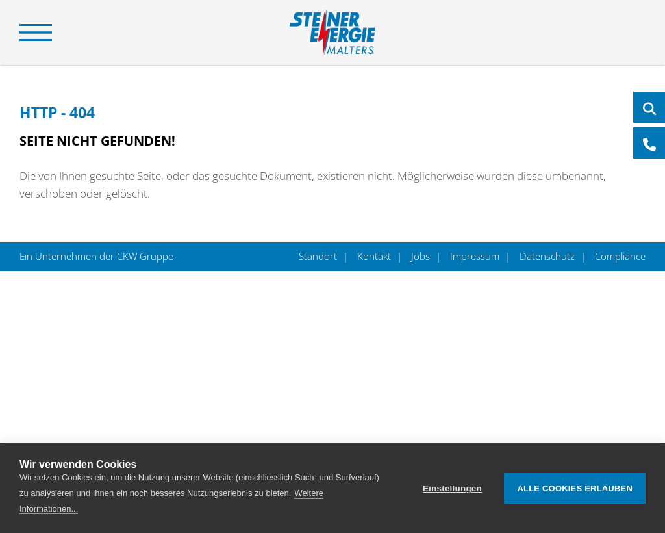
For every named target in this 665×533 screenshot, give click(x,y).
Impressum (474, 256)
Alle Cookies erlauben (575, 488)
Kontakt (374, 256)
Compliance (619, 256)
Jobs (420, 256)
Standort (319, 256)
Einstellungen (452, 488)
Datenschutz (547, 256)
